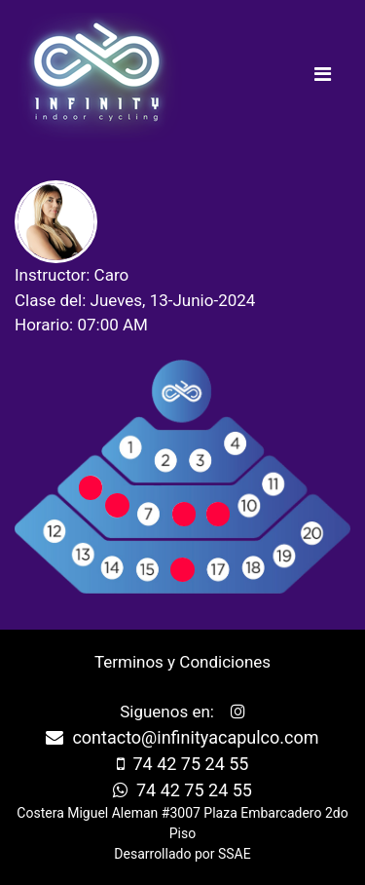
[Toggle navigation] (322, 78)
